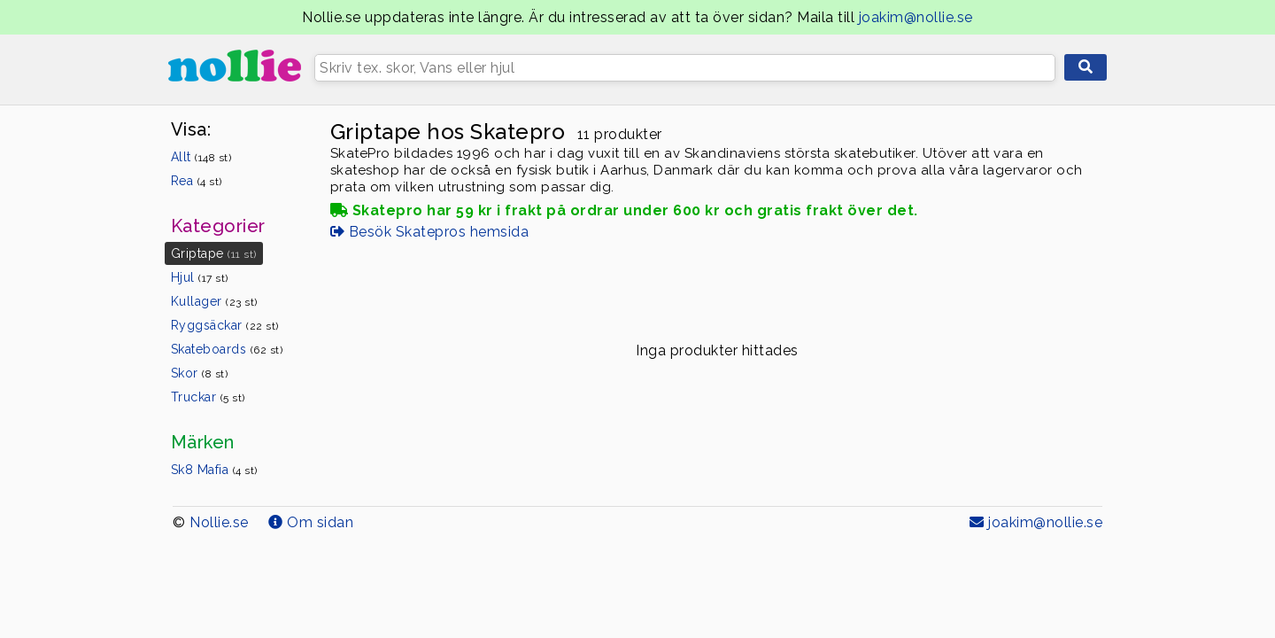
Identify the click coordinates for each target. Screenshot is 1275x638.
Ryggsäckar (225, 325)
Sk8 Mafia (214, 470)
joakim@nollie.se (916, 17)
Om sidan (310, 522)
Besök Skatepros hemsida (429, 231)
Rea (196, 181)
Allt (201, 157)
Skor (199, 373)
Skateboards (227, 349)
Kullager (214, 301)
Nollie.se (219, 522)
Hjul (199, 277)
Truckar (208, 397)
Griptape (214, 253)
